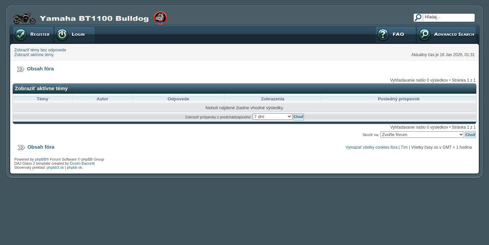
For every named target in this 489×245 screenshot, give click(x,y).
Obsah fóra (40, 68)
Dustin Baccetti (82, 163)
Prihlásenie (74, 34)
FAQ (395, 34)
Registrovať (33, 34)
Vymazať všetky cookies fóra (372, 147)
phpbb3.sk (55, 167)
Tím (404, 147)
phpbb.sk (74, 167)
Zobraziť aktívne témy (34, 54)
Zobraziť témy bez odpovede (40, 50)
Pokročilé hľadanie (446, 34)
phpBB (40, 159)
